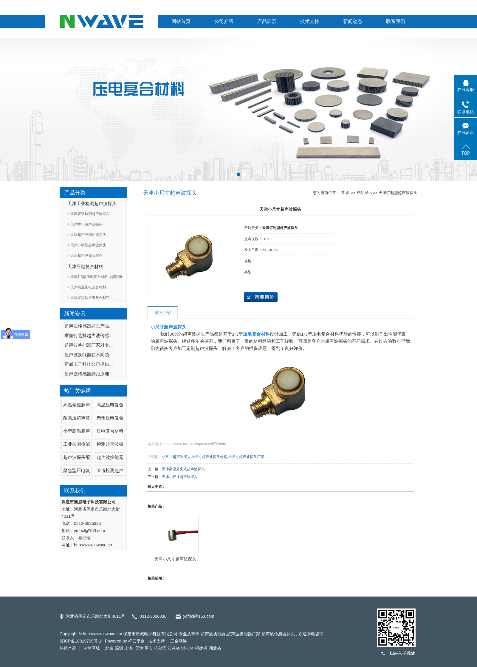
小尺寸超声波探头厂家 (246, 457)
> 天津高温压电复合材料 (86, 287)
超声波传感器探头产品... (88, 325)
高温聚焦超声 (76, 404)
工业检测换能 (76, 444)
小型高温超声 (76, 431)
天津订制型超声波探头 (398, 192)
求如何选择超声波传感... (88, 335)
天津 (139, 648)
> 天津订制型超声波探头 (86, 245)
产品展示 (266, 21)
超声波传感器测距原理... (88, 373)
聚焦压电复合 (110, 417)
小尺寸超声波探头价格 (209, 457)
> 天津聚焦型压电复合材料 (88, 298)
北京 (109, 648)
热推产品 (68, 648)
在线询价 (261, 297)
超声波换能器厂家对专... (88, 345)
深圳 (119, 648)
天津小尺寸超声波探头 (180, 477)
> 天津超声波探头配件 (85, 255)
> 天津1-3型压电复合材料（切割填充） (94, 278)
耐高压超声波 (76, 417)
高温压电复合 (110, 404)
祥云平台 (136, 641)
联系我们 (395, 21)
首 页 (345, 192)
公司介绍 (223, 21)
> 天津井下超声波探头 (85, 224)
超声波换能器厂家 (243, 633)
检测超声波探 (110, 444)
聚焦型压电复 (76, 470)
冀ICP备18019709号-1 (80, 641)
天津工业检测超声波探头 (92, 203)
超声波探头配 (76, 457)
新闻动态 (352, 21)
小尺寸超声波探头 (176, 457)
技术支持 (309, 21)
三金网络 (178, 641)
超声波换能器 (110, 457)
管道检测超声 (110, 470)
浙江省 (187, 648)
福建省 (201, 648)
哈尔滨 (160, 648)
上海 (129, 648)
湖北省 (215, 648)
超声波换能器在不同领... (88, 354)
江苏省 (174, 648)
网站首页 (181, 21)
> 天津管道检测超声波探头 (88, 214)
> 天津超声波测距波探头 (86, 235)
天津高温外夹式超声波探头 (183, 469)
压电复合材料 (110, 431)
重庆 (148, 648)
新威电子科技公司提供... (88, 364)
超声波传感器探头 (278, 633)
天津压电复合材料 (85, 266)
